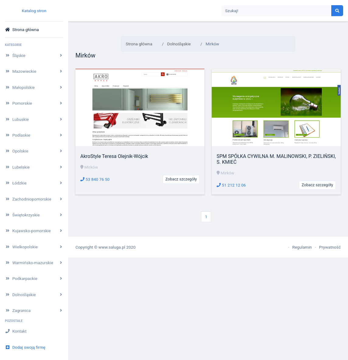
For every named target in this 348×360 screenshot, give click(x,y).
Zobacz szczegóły (181, 179)
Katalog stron (34, 10)
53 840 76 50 (95, 179)
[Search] (276, 10)
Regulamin (302, 247)
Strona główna (139, 43)
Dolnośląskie (179, 43)
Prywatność (330, 247)
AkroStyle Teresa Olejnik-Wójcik (114, 156)
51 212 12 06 (231, 185)
